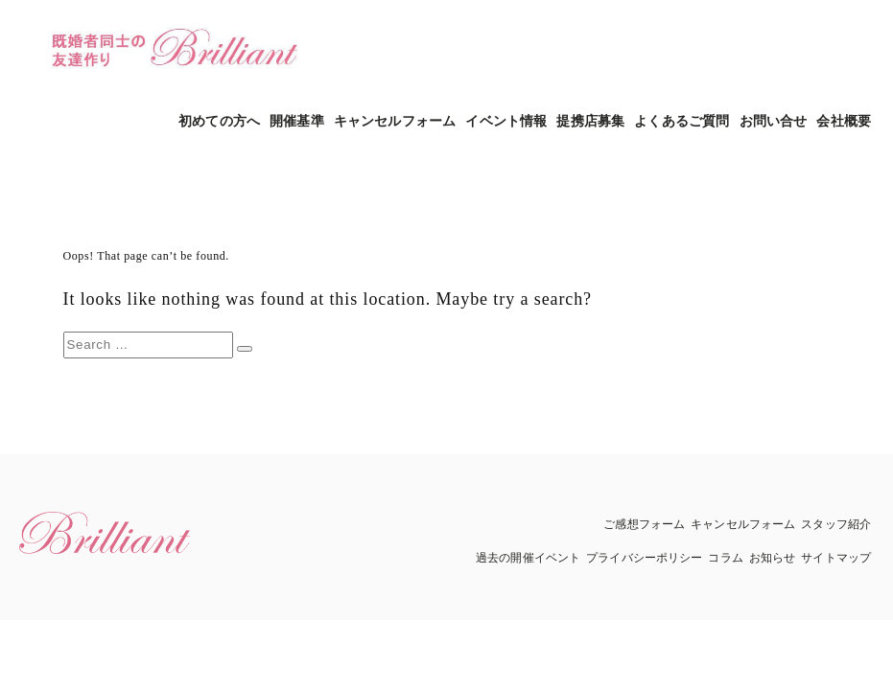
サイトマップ (836, 557)
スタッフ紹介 (836, 524)
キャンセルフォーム (395, 121)
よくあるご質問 (681, 121)
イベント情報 (506, 121)
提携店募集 (590, 121)
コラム (725, 557)
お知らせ (772, 557)
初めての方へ (219, 121)
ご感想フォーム (644, 524)
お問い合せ (774, 121)
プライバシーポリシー (644, 557)
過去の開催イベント (528, 557)
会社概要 (843, 121)
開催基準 (297, 121)
